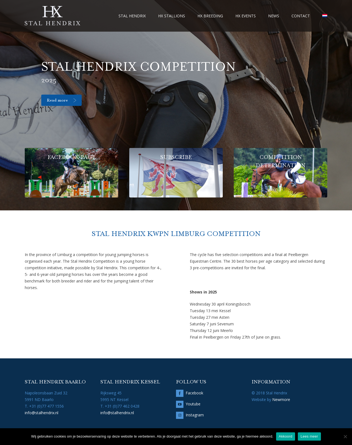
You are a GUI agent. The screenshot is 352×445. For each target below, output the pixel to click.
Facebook (194, 392)
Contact (301, 15)
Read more (57, 100)
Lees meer (309, 436)
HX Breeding (210, 15)
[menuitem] (324, 16)
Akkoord (285, 436)
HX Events (245, 15)
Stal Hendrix (132, 15)
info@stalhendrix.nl (41, 412)
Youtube (193, 403)
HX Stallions (171, 15)
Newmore (281, 399)
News (273, 15)
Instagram (195, 414)
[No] (345, 436)
